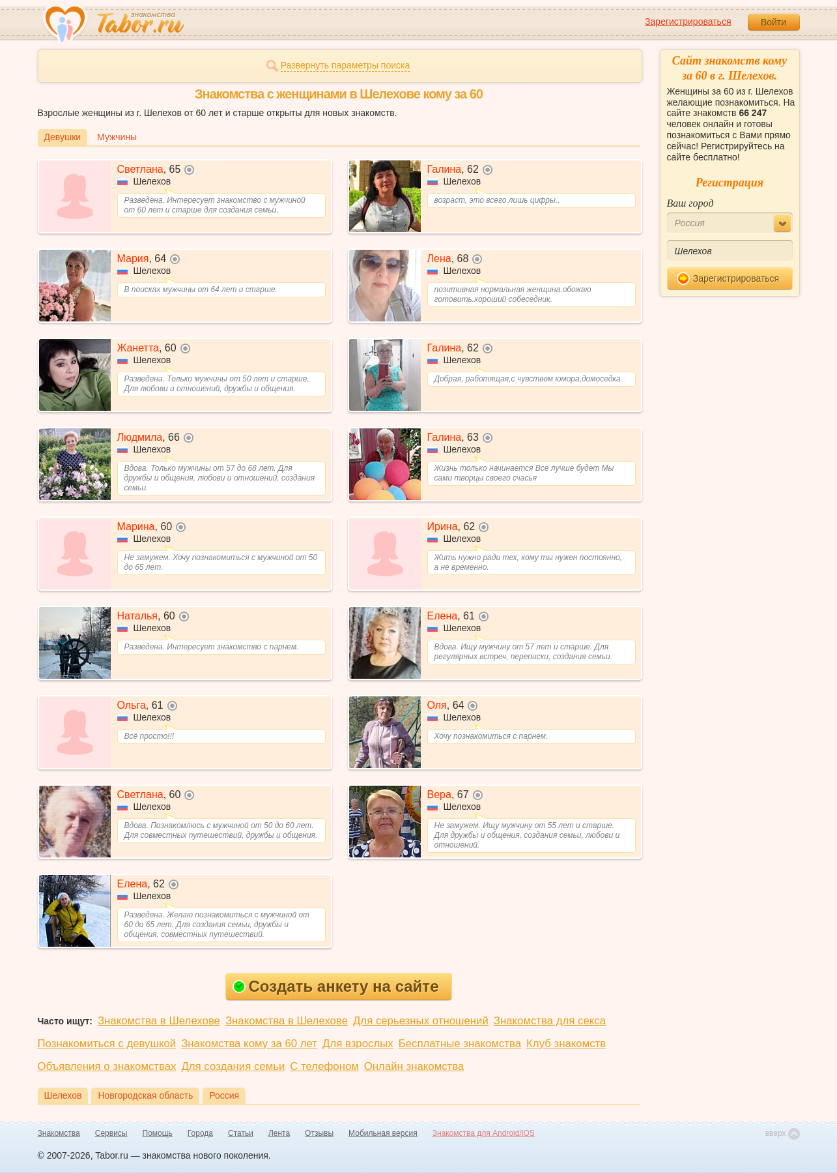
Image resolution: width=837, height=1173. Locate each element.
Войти (773, 22)
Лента (279, 1133)
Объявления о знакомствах (107, 1066)
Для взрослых (357, 1043)
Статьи (240, 1133)
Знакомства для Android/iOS (484, 1133)
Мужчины (117, 137)
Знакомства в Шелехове (159, 1021)
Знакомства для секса (550, 1021)
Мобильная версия (383, 1133)
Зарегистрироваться (688, 21)
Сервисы (111, 1133)
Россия (224, 1095)
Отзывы (319, 1133)
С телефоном (324, 1066)
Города (200, 1133)
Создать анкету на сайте (336, 986)
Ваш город (690, 203)
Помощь (158, 1133)
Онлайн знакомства (414, 1066)
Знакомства (59, 1133)
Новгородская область (145, 1095)
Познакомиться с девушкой (107, 1043)
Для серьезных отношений (421, 1021)
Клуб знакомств (566, 1043)
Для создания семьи (233, 1066)
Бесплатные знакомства (460, 1043)
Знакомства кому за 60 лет (249, 1043)
